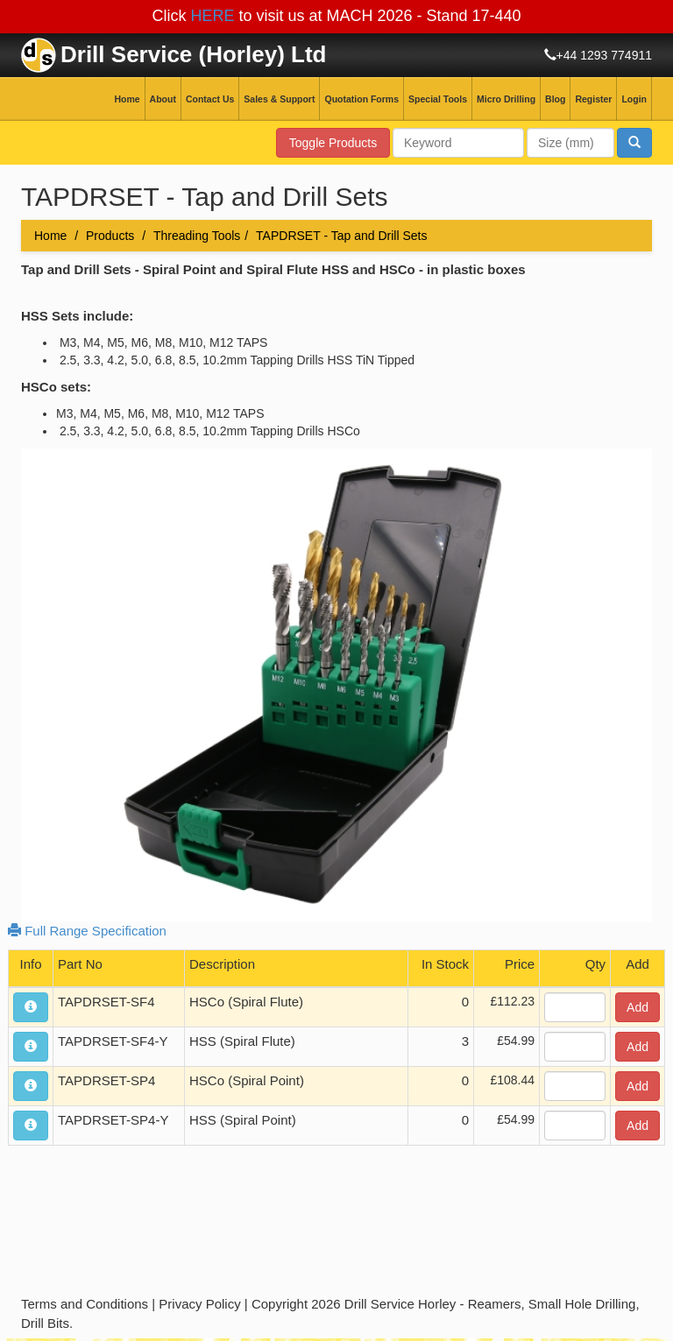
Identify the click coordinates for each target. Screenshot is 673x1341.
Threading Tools (196, 236)
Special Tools (437, 99)
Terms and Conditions (84, 1303)
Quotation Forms (361, 99)
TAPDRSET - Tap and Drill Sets (341, 236)
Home (126, 99)
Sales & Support (279, 99)
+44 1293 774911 (604, 55)
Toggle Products (333, 143)
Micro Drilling (506, 99)
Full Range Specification (87, 930)
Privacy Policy (199, 1303)
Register (593, 99)
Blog (555, 99)
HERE (212, 16)
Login (634, 99)
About (163, 99)
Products (110, 236)
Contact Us (210, 99)
